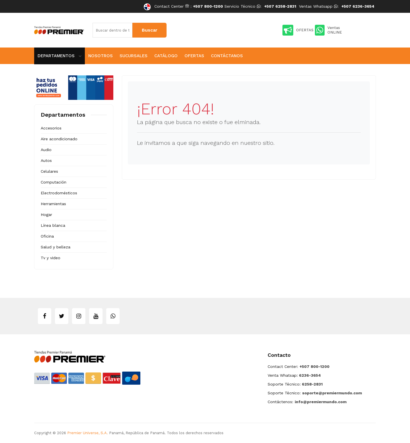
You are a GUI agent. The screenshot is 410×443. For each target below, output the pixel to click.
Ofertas (194, 55)
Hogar (46, 214)
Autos (46, 160)
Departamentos (59, 55)
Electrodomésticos (59, 193)
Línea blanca (53, 225)
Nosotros (100, 55)
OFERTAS (297, 30)
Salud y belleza (55, 247)
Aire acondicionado (59, 139)
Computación (53, 182)
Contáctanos (227, 55)
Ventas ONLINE (328, 30)
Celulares (49, 171)
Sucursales (133, 55)
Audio (46, 149)
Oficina (47, 236)
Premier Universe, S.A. (87, 433)
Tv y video (50, 258)
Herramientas (53, 203)
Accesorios (51, 128)
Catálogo (166, 55)
